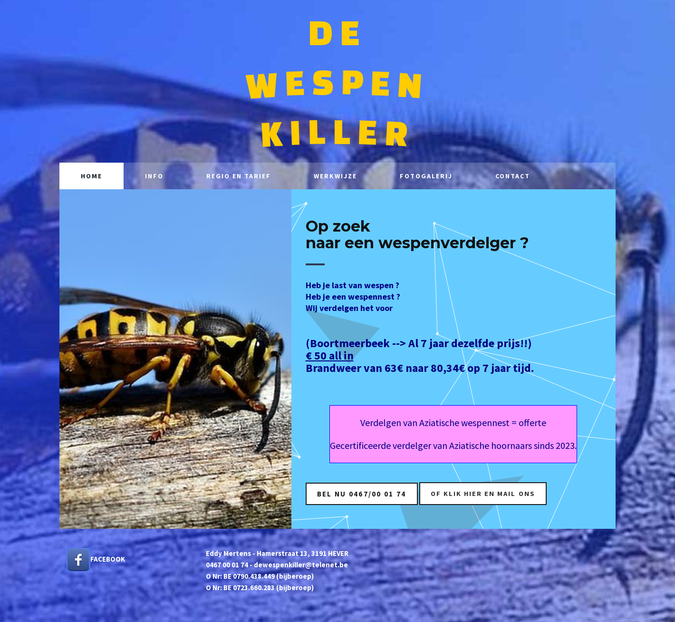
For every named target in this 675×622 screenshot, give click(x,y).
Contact (512, 176)
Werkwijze (335, 176)
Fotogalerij (426, 176)
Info (154, 176)
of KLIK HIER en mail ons (485, 493)
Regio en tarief (238, 176)
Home (91, 176)
